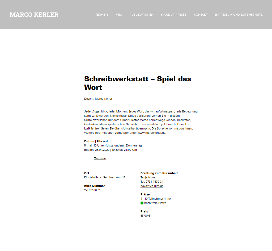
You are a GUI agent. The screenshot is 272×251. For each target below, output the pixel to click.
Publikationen (142, 15)
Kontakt (201, 15)
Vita (119, 15)
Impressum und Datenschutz (239, 15)
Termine (101, 15)
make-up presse (173, 15)
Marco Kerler (34, 14)
